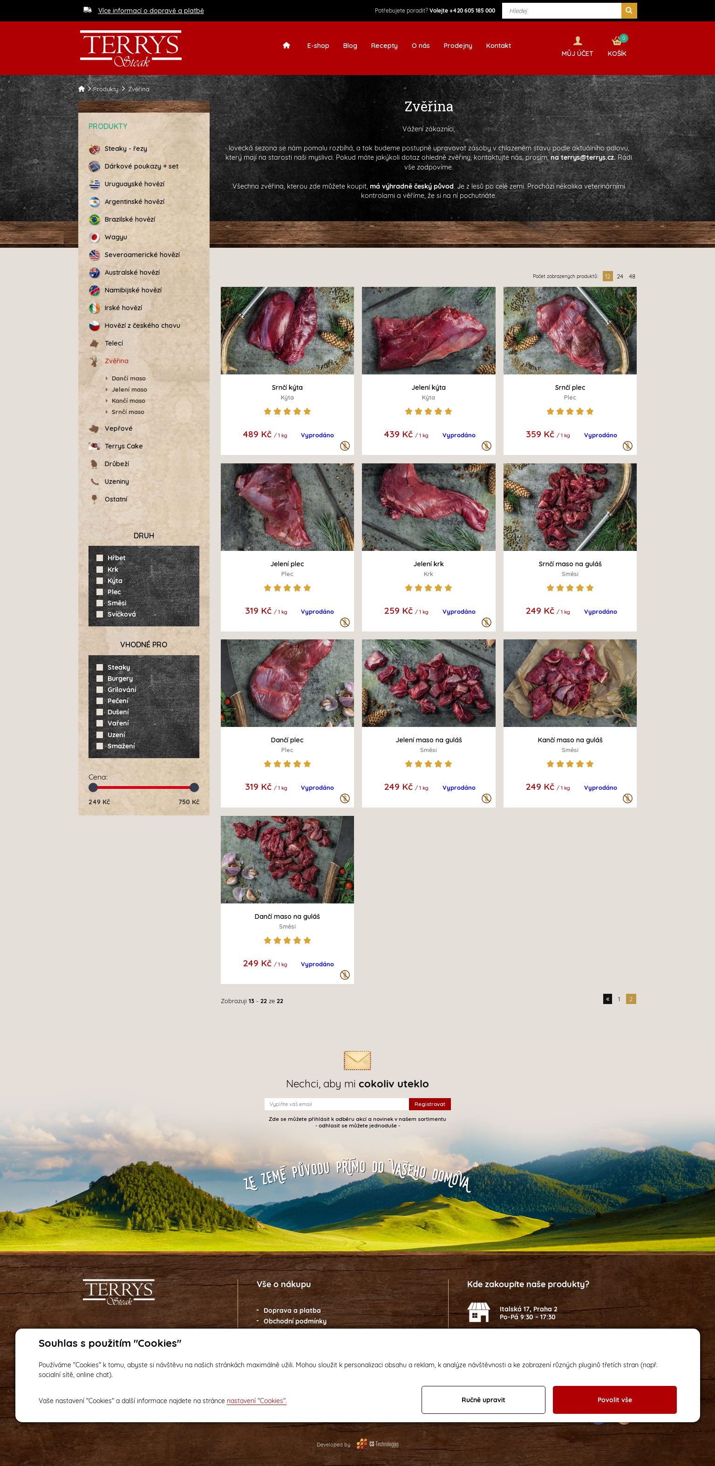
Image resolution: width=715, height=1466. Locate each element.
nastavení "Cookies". (257, 1401)
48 (632, 273)
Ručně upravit (483, 1400)
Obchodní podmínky (295, 1318)
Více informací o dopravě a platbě (151, 11)
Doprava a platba (292, 1307)
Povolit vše (615, 1400)
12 (607, 273)
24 (620, 273)
